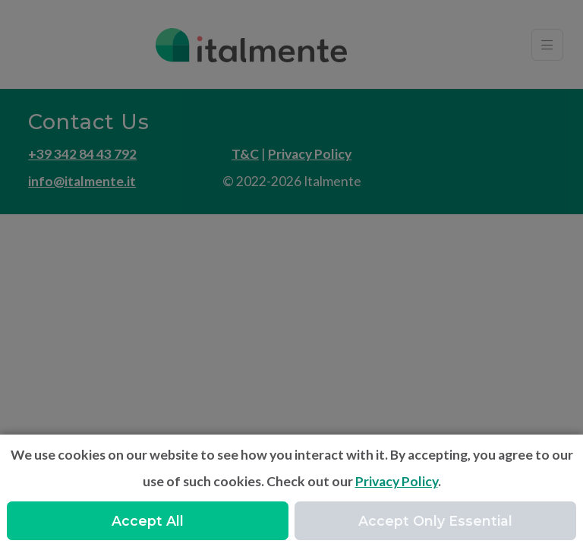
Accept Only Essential (435, 521)
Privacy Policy (396, 481)
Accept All (148, 521)
